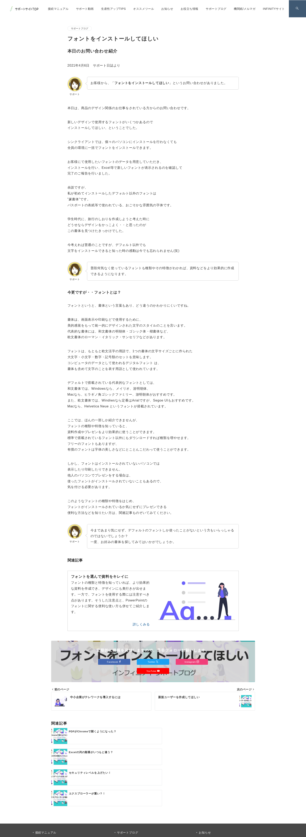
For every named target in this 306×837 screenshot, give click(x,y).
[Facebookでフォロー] (136, 807)
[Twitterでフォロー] (147, 807)
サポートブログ (79, 28)
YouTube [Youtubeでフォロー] (153, 671)
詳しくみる (141, 624)
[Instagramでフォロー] (158, 807)
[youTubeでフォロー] (170, 807)
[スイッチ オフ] (297, 9)
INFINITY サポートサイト (157, 831)
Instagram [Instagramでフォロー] (192, 661)
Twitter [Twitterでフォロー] (153, 661)
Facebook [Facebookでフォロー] (114, 661)
